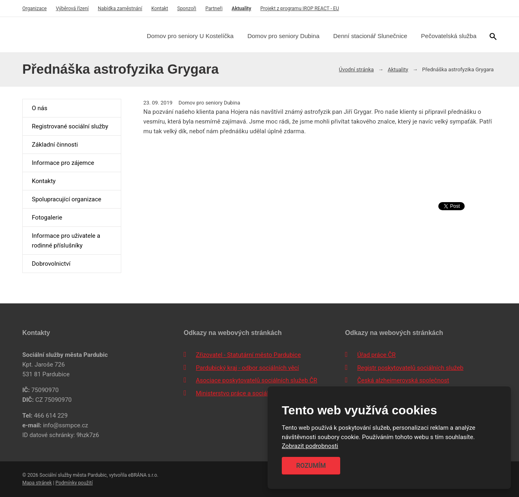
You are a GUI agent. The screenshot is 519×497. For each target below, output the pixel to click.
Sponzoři (186, 8)
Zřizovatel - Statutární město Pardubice (248, 354)
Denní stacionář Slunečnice (370, 35)
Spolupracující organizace (66, 199)
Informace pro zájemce (63, 162)
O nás (39, 108)
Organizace (34, 8)
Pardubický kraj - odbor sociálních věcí (247, 367)
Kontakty (44, 181)
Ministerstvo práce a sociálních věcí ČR (248, 393)
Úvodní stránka (356, 69)
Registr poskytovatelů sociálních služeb (410, 367)
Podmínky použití (74, 483)
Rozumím (311, 465)
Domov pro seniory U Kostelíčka (190, 35)
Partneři (214, 8)
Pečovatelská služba (448, 35)
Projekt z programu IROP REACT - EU (299, 8)
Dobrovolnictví (51, 263)
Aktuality (241, 8)
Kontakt (159, 8)
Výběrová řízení (72, 8)
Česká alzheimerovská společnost (403, 380)
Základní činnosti (55, 144)
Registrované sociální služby (70, 126)
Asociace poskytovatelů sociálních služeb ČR (256, 380)
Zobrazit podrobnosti (310, 446)
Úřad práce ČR (376, 354)
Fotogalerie (47, 217)
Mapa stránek (37, 483)
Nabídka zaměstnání (120, 8)
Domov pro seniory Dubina (283, 35)
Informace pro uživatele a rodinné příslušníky (66, 240)
